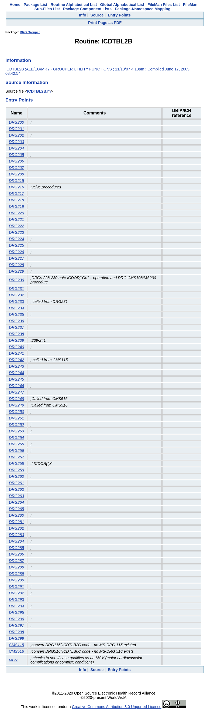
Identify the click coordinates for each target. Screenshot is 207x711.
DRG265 (16, 509)
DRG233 (16, 301)
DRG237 (16, 327)
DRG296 (16, 619)
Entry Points (119, 15)
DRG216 (16, 187)
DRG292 (16, 593)
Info (82, 15)
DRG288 (16, 567)
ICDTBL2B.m (39, 91)
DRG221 (16, 219)
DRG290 (16, 580)
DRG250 (16, 411)
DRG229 (16, 271)
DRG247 (16, 392)
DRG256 (16, 450)
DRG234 (16, 308)
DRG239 (16, 340)
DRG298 (16, 632)
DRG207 (16, 167)
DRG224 (16, 239)
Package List (35, 4)
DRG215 (16, 180)
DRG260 (16, 476)
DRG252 (16, 424)
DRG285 (16, 548)
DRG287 (16, 560)
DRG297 (16, 625)
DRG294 (16, 606)
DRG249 (16, 405)
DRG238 (16, 334)
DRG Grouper (30, 32)
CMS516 (16, 651)
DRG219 (16, 206)
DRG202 (16, 135)
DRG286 (16, 554)
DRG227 (16, 258)
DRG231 (16, 288)
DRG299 (16, 638)
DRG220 (16, 213)
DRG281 (16, 522)
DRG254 (16, 437)
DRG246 (16, 386)
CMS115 (16, 645)
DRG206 (16, 161)
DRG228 (16, 265)
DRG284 (16, 541)
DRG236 (16, 321)
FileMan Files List (163, 4)
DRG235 (16, 314)
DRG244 (16, 373)
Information (18, 60)
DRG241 (16, 353)
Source (97, 15)
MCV (13, 660)
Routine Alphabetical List (73, 4)
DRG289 (16, 573)
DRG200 (16, 122)
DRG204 (16, 148)
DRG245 (16, 379)
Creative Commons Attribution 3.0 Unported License (116, 707)
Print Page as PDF (105, 23)
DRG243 (16, 366)
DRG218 (16, 200)
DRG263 (16, 496)
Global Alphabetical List (122, 4)
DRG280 (16, 515)
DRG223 (16, 232)
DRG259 (16, 470)
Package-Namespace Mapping (142, 9)
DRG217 (16, 193)
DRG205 (16, 155)
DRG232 (16, 295)
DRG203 (16, 142)
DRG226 (16, 252)
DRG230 (16, 280)
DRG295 (16, 612)
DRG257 (16, 457)
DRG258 (16, 463)
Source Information (26, 82)
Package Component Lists (87, 9)
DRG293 (16, 599)
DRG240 (16, 347)
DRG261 (16, 483)
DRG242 (16, 360)
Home (14, 4)
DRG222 (16, 226)
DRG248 (16, 399)
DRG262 (16, 489)
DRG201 (16, 129)
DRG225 (16, 245)
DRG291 (16, 586)
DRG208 (16, 174)
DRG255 (16, 444)
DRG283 (16, 535)
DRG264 (16, 502)
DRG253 (16, 431)
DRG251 (16, 418)
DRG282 (16, 528)
